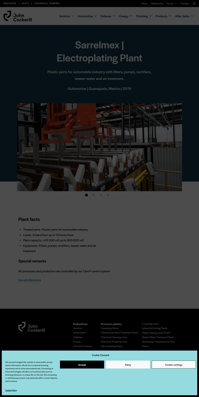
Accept (82, 364)
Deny (128, 364)
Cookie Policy (11, 390)
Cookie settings (173, 364)
